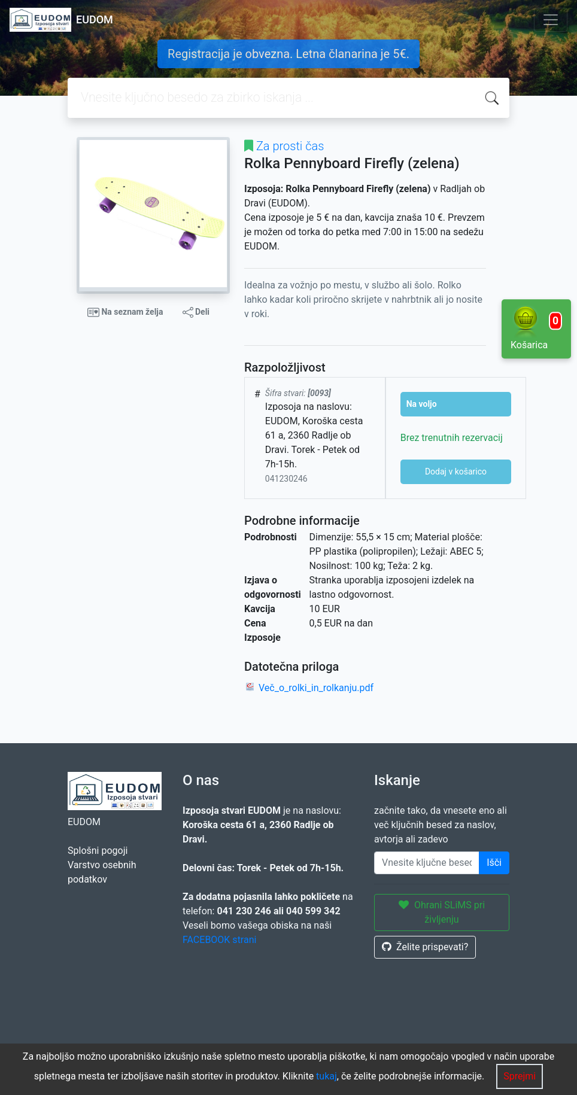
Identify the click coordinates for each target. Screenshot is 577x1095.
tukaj (326, 1076)
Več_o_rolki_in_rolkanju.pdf (316, 688)
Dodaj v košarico (456, 471)
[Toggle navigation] (550, 20)
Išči (494, 862)
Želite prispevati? (425, 947)
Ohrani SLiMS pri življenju (442, 912)
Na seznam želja (125, 312)
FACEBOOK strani (219, 939)
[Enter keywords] (426, 862)
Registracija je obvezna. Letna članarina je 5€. (288, 54)
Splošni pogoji (97, 850)
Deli (196, 312)
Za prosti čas (290, 146)
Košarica (536, 328)
